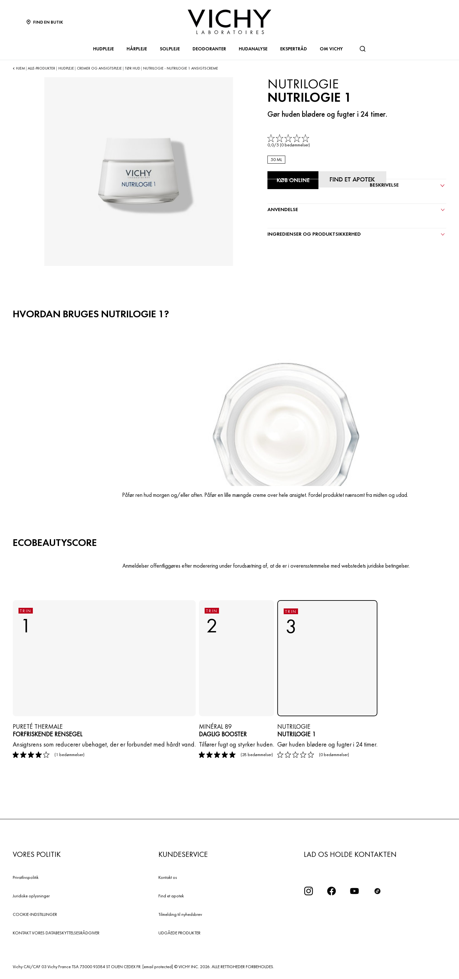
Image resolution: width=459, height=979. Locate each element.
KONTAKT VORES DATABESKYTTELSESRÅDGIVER (56, 933)
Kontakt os (167, 877)
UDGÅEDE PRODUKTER (179, 933)
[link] (288, 141)
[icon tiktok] (377, 891)
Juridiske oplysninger (31, 896)
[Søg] (362, 49)
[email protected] (157, 966)
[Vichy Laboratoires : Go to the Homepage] (229, 22)
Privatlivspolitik (26, 877)
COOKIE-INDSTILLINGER (35, 914)
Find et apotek (171, 896)
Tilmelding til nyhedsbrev (180, 914)
